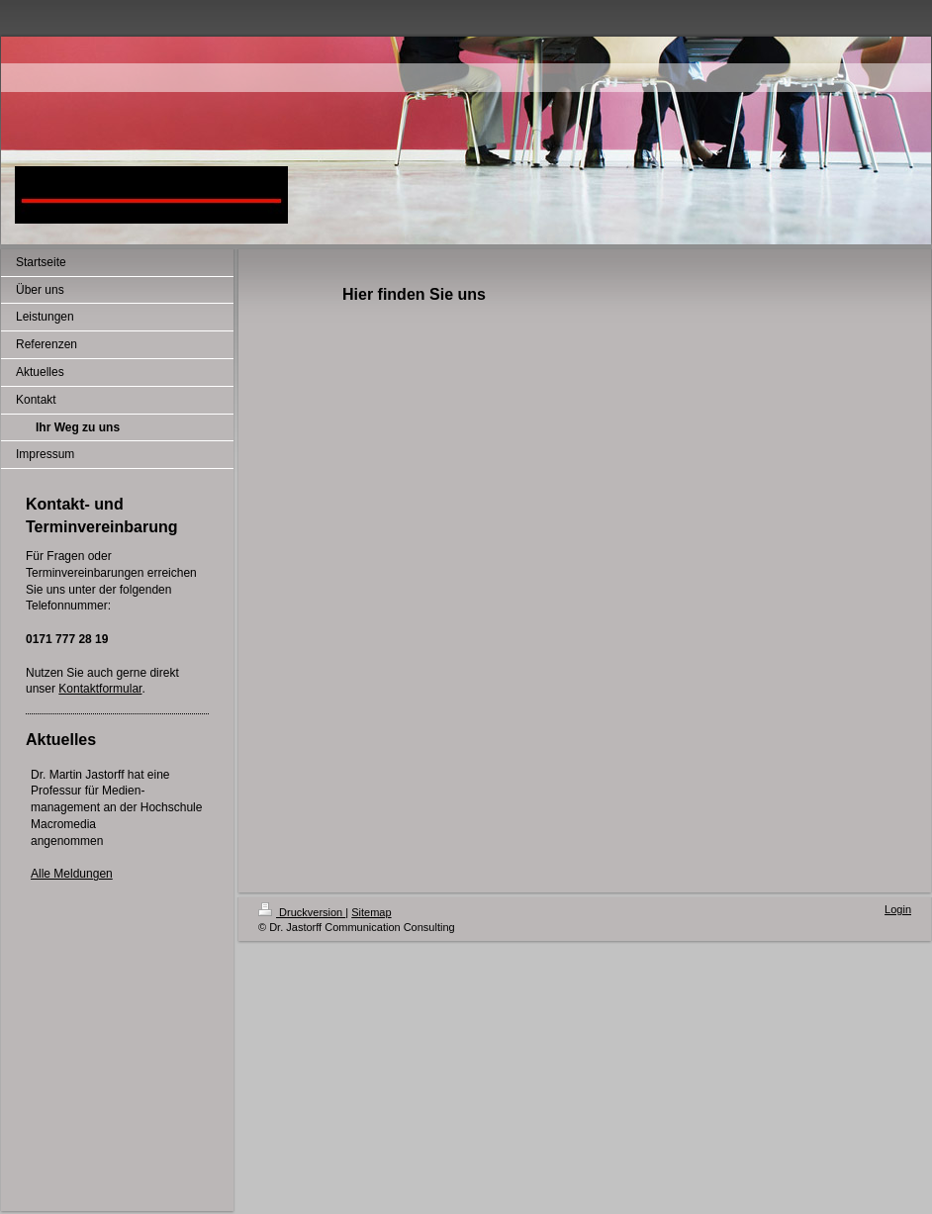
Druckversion (301, 912)
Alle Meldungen (72, 874)
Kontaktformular (99, 689)
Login (898, 909)
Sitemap (371, 912)
